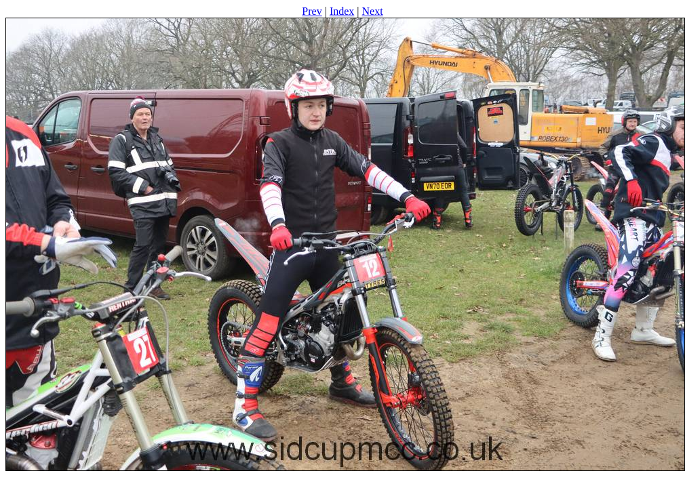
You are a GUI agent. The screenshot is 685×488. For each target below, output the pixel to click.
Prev (311, 11)
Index (342, 11)
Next (372, 11)
